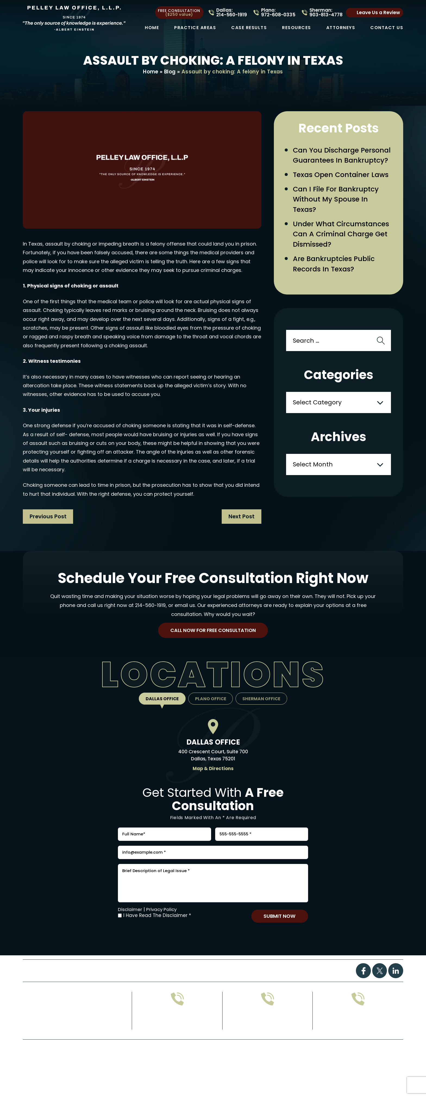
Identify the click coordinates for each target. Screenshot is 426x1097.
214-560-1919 (150, 605)
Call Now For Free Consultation (213, 631)
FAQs (205, 981)
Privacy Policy (163, 919)
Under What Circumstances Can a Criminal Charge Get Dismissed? (342, 247)
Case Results (249, 28)
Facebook (363, 981)
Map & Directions (213, 770)
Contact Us (386, 28)
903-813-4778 (267, 1033)
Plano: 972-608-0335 (278, 12)
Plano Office (210, 700)
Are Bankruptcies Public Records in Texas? (335, 278)
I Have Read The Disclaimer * (157, 925)
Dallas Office (161, 700)
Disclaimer (130, 919)
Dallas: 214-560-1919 (231, 12)
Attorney (248, 981)
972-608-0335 (177, 1033)
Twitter (379, 981)
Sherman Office (262, 700)
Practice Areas (195, 28)
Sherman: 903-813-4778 (326, 12)
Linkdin (395, 981)
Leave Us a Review (378, 12)
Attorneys (340, 28)
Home (152, 28)
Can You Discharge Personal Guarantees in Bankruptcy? (334, 161)
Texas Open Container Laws (342, 186)
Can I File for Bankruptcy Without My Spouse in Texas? (337, 211)
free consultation (179, 12)
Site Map (209, 1068)
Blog (170, 72)
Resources (296, 28)
